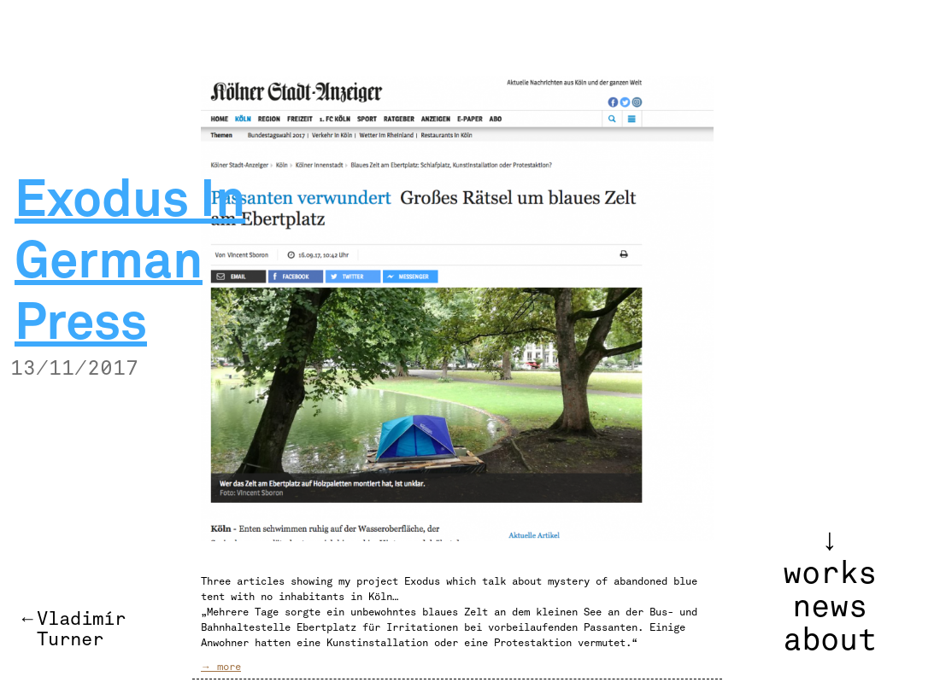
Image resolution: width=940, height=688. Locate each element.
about (830, 640)
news (829, 607)
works (830, 573)
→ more (221, 667)
